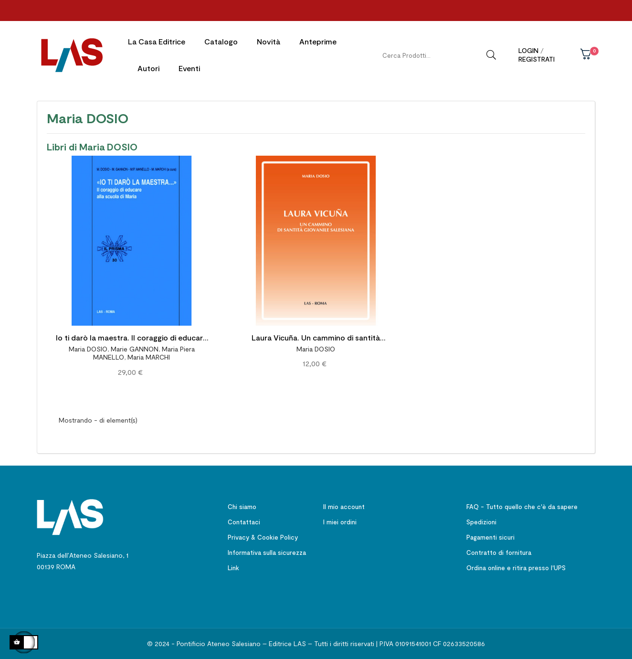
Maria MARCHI (148, 355)
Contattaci (244, 519)
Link (233, 565)
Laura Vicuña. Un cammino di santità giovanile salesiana (316, 336)
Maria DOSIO (88, 346)
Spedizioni (481, 519)
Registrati (536, 59)
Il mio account (344, 504)
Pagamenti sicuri (490, 535)
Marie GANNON (134, 346)
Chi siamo (242, 504)
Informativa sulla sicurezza (267, 550)
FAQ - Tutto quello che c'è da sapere (522, 504)
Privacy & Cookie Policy (263, 535)
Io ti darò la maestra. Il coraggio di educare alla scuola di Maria (131, 336)
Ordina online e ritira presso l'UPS (516, 565)
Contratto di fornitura (498, 550)
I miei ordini (340, 519)
